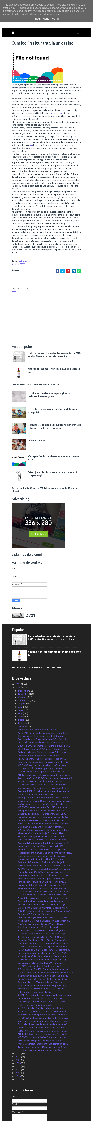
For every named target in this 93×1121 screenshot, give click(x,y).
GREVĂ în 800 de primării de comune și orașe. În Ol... (44, 724)
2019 (18, 1045)
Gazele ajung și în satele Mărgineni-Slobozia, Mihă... (43, 886)
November (23, 672)
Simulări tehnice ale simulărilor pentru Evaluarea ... (42, 760)
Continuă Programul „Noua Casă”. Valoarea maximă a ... (44, 854)
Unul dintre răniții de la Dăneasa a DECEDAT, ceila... (43, 896)
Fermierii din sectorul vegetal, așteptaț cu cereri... (42, 750)
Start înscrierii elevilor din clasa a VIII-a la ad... (40, 941)
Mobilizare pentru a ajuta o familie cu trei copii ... (41, 834)
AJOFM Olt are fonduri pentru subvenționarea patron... (45, 974)
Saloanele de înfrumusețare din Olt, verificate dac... (43, 867)
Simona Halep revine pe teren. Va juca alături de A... (43, 993)
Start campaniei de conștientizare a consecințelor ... (43, 766)
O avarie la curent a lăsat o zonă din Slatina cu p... (42, 912)
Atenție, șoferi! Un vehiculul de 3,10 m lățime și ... (42, 967)
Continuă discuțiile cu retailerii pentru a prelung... (42, 792)
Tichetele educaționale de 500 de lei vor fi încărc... (42, 815)
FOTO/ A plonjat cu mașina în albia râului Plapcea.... (43, 996)
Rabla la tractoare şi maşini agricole (35, 983)
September (24, 679)
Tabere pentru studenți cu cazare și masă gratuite (42, 909)
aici (80, 129)
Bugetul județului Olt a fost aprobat (35, 773)
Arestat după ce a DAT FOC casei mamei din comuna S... (45, 757)
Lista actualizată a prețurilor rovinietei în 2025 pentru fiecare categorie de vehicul (53, 333)
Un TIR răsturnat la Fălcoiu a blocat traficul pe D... (42, 721)
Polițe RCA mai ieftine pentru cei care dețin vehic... (42, 1009)
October (22, 675)
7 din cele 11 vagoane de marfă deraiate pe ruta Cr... (43, 1003)
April (20, 695)
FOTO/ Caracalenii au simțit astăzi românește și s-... (43, 873)
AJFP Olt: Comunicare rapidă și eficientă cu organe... (44, 847)
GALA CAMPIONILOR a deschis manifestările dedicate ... (46, 951)
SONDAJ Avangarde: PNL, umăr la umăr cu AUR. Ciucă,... (45, 844)
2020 (18, 1042)
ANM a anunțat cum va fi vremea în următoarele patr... (44, 753)
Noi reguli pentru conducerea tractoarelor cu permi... (44, 776)
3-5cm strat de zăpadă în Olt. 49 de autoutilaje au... (43, 954)
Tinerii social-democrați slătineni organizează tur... (42, 1025)
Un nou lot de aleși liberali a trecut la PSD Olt (40, 977)
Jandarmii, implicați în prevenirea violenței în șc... (41, 734)
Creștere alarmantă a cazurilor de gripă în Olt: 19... (42, 718)
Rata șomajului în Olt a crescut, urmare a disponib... (43, 818)
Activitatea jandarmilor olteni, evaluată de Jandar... (42, 731)
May (20, 692)
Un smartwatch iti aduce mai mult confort (35, 363)
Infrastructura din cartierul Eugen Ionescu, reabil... (43, 857)
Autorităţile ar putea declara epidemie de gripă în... (42, 711)
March (21, 698)
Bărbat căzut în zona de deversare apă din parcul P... (43, 802)
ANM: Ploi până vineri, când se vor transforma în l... (42, 1012)
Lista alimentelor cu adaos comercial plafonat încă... (43, 740)
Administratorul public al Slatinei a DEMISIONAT (42, 1006)
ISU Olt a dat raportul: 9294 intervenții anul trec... (42, 727)
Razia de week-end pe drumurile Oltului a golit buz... (43, 782)
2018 (18, 1048)
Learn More (42, 19)
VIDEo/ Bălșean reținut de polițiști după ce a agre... (43, 744)
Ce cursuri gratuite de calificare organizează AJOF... (43, 931)
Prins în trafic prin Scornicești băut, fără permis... (42, 837)
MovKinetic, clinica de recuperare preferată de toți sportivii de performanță (53, 405)
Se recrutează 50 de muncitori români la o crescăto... (43, 990)
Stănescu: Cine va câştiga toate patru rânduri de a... (43, 808)
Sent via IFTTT (17, 242)
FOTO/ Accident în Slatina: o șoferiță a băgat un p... (43, 1029)
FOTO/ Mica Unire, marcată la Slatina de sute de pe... (44, 870)
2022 (18, 1035)
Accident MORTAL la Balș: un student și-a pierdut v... (44, 769)
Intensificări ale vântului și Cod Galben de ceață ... (42, 883)
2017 (18, 1051)
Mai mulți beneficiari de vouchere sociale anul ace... (43, 935)
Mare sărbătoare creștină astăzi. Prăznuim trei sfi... (43, 763)
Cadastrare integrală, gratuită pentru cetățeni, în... (43, 863)
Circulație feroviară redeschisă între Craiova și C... (42, 957)
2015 (18, 1058)
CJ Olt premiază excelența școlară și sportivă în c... (42, 747)
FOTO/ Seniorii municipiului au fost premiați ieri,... (42, 944)
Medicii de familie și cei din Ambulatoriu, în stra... (41, 987)
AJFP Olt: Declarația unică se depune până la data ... (43, 925)
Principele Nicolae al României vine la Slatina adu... (42, 789)
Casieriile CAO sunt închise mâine (34, 893)
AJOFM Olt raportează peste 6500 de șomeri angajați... (45, 889)
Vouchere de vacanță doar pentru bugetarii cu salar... (44, 999)
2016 (18, 1054)
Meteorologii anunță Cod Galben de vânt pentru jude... (45, 831)
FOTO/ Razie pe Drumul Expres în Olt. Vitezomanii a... (44, 928)
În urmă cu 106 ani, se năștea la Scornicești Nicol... (42, 828)
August (22, 682)
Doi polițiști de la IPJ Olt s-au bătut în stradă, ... (41, 805)
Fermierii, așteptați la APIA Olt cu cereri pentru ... (42, 860)
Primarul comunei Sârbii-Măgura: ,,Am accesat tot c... (44, 850)
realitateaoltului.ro (25, 240)
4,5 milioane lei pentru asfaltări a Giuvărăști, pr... (41, 915)
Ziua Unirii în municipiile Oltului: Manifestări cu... (41, 902)
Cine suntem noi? (37, 419)
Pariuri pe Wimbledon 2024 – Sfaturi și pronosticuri (43, 919)
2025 (18, 663)
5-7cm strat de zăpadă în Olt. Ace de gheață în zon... (43, 948)
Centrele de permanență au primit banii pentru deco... (44, 779)
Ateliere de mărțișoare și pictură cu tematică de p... (43, 1022)
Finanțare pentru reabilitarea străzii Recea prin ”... (42, 737)
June (21, 688)
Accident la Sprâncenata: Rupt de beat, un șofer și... (43, 821)
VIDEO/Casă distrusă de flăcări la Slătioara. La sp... (43, 786)
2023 (18, 1032)
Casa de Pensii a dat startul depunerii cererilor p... (42, 880)
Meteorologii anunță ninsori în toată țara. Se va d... (42, 980)
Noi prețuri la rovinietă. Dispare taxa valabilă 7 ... (41, 825)
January (22, 705)
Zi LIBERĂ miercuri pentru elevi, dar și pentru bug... (43, 938)
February (23, 701)
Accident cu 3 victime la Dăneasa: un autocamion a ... (44, 899)
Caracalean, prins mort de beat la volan (37, 708)
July (20, 685)
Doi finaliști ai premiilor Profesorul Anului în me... (41, 799)
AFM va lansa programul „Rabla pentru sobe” (39, 1019)
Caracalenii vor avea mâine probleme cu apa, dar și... (43, 795)
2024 (18, 666)
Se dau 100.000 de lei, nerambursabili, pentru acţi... (42, 964)
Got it (55, 19)
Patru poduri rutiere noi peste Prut (35, 970)
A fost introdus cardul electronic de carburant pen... (43, 876)
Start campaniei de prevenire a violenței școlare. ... (42, 714)
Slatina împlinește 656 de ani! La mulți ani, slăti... (41, 960)
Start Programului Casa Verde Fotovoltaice (39, 905)
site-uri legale (55, 100)
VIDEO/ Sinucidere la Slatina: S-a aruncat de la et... (43, 1016)
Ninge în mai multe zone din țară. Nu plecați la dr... (42, 812)
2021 (18, 1038)
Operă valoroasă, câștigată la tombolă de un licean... (43, 922)
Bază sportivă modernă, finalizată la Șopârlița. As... (42, 841)
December (23, 669)
